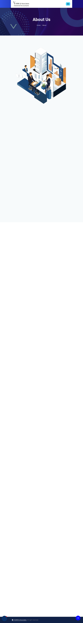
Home (39, 25)
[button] (4, 618)
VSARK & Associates (19, 620)
